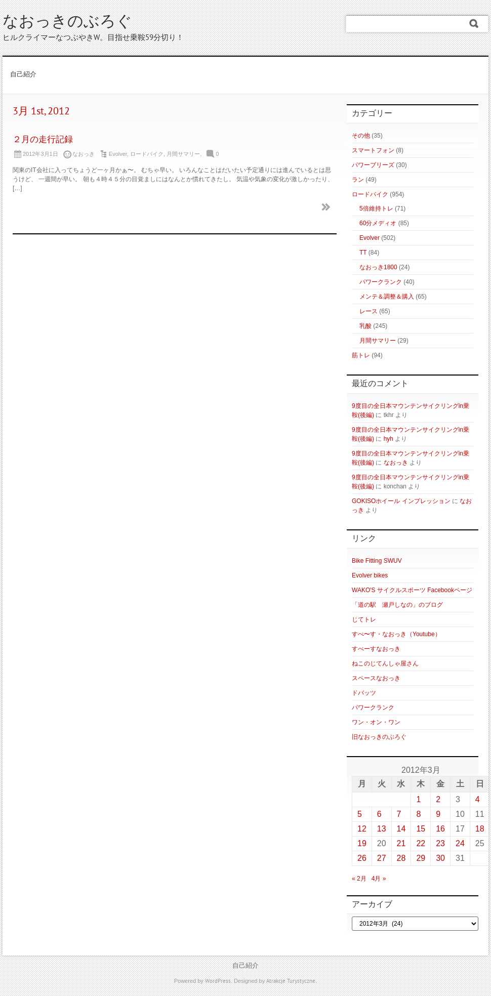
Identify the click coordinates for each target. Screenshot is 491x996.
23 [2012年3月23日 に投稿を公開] (440, 843)
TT (362, 252)
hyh (388, 438)
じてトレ (364, 619)
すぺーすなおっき (376, 648)
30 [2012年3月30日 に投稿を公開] (440, 858)
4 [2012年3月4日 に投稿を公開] (477, 799)
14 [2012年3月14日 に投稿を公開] (401, 828)
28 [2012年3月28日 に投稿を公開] (401, 858)
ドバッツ (364, 692)
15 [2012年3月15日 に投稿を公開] (420, 828)
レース (368, 311)
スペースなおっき (376, 678)
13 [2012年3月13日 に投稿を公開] (381, 828)
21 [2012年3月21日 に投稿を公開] (401, 843)
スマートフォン (373, 150)
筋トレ (361, 355)
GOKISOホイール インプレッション (401, 501)
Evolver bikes (370, 575)
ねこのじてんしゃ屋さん (385, 663)
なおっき (396, 462)
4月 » (379, 878)
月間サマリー (183, 154)
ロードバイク (146, 154)
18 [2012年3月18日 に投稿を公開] (479, 828)
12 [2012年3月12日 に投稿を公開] (361, 828)
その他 (361, 135)
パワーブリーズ (373, 165)
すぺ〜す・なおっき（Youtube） (396, 634)
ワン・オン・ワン (376, 722)
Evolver (118, 154)
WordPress (218, 981)
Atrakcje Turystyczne (290, 981)
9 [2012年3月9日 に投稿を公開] (438, 814)
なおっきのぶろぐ (67, 22)
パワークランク (380, 281)
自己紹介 (23, 75)
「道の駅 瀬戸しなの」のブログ (397, 604)
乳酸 (365, 325)
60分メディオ (377, 223)
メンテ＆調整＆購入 (386, 296)
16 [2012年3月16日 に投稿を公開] (440, 828)
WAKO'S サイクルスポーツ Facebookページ (412, 590)
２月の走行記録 (43, 140)
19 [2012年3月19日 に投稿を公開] (361, 843)
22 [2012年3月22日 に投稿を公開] (420, 843)
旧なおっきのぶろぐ (379, 736)
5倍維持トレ (376, 208)
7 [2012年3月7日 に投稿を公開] (399, 814)
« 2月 (359, 878)
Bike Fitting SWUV (377, 560)
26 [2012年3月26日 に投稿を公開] (361, 858)
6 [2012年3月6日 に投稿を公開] (379, 814)
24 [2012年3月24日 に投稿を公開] (460, 843)
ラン (358, 179)
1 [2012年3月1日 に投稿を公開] (418, 799)
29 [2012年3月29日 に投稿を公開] (420, 858)
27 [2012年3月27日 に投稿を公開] (381, 858)
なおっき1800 (378, 267)
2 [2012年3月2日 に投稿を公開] (438, 799)
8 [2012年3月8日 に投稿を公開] (418, 814)
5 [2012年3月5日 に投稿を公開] (359, 814)
